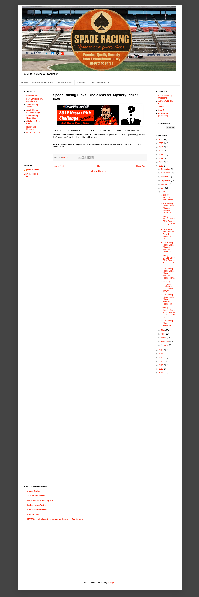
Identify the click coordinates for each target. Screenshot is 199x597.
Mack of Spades (33, 132)
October (164, 177)
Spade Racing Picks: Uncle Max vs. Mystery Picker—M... (167, 299)
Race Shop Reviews (31, 128)
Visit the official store (37, 510)
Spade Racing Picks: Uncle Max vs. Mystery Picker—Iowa (167, 273)
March (164, 338)
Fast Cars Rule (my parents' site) (34, 100)
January (164, 345)
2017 (161, 354)
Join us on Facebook (36, 496)
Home (24, 82)
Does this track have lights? (40, 500)
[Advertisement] (34, 149)
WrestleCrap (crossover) (163, 114)
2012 (161, 372)
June (163, 192)
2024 (161, 147)
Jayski (161, 107)
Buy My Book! (32, 96)
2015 (161, 361)
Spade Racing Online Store (32, 117)
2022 (161, 154)
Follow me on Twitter (36, 505)
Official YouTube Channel (33, 122)
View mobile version (99, 171)
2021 (161, 158)
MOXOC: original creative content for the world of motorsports (56, 519)
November (166, 173)
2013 (161, 369)
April (163, 334)
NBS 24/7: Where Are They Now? (167, 197)
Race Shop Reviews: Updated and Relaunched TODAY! (167, 286)
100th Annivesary (99, 82)
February (165, 341)
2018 (161, 350)
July (163, 188)
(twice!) (161, 110)
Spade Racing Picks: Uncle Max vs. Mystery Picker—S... (167, 247)
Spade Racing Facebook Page (33, 111)
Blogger (111, 583)
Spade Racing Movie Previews (167, 323)
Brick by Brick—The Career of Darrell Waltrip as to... (168, 234)
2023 (161, 151)
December (166, 169)
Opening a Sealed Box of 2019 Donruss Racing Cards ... (168, 221)
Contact (81, 82)
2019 (161, 166)
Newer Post (59, 166)
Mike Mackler (33, 170)
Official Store (65, 82)
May (163, 330)
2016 (161, 357)
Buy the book (33, 514)
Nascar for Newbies (42, 82)
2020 (161, 162)
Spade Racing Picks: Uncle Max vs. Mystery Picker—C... (167, 208)
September (166, 180)
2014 (161, 365)
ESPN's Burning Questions (165, 97)
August (164, 184)
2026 (161, 139)
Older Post (140, 166)
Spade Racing (33, 491)
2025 (161, 143)
